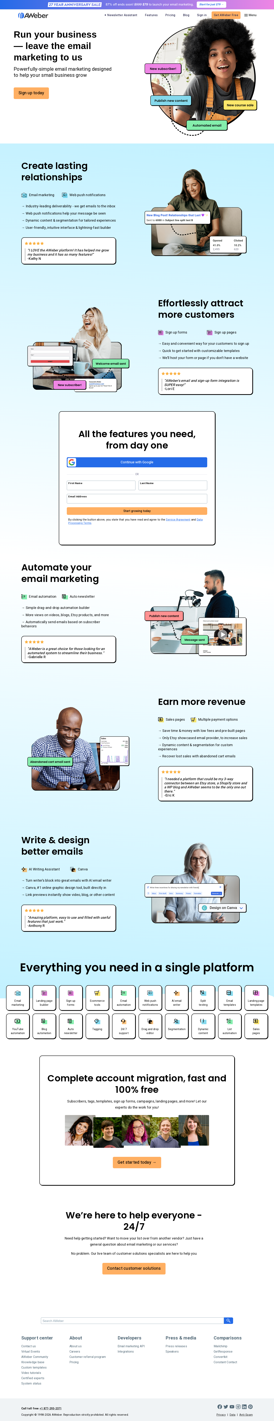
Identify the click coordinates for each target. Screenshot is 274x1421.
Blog (186, 15)
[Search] (132, 1320)
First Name (75, 483)
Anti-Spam (246, 1415)
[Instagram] (238, 1406)
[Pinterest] (250, 1406)
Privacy (221, 1415)
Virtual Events (30, 1351)
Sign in (202, 15)
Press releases (176, 1346)
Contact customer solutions (134, 1268)
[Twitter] (226, 1406)
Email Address (77, 496)
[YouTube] (232, 1406)
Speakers (172, 1351)
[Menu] (250, 15)
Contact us (28, 1346)
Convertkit (221, 1357)
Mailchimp (220, 1346)
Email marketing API (131, 1346)
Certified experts (32, 1378)
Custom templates (34, 1367)
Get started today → (137, 1162)
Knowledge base (33, 1362)
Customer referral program (87, 1357)
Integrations (126, 1351)
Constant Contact (225, 1362)
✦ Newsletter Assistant (120, 15)
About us (75, 1346)
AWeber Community (34, 1357)
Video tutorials (31, 1373)
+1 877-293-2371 (51, 1409)
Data (233, 1415)
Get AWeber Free (226, 15)
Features (151, 15)
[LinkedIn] (244, 1406)
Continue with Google (110, 462)
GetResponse (223, 1351)
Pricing (170, 15)
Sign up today (31, 93)
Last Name (147, 483)
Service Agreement (178, 520)
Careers (74, 1351)
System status (31, 1383)
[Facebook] (219, 1406)
